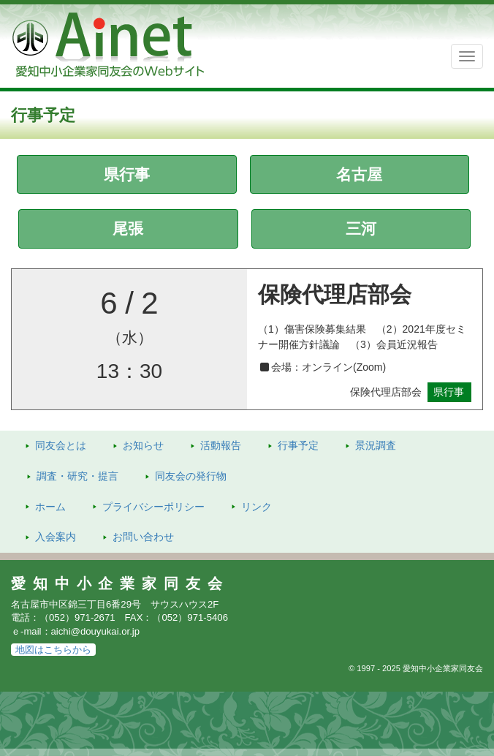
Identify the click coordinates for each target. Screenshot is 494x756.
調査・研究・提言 (77, 476)
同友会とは (60, 445)
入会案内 (55, 537)
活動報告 (220, 445)
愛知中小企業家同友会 (120, 583)
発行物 (191, 476)
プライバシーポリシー (153, 507)
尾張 (128, 228)
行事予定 (298, 445)
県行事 (127, 174)
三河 (361, 228)
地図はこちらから (53, 649)
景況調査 (375, 445)
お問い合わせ (143, 537)
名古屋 (359, 174)
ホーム (50, 507)
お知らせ (143, 445)
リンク (256, 507)
